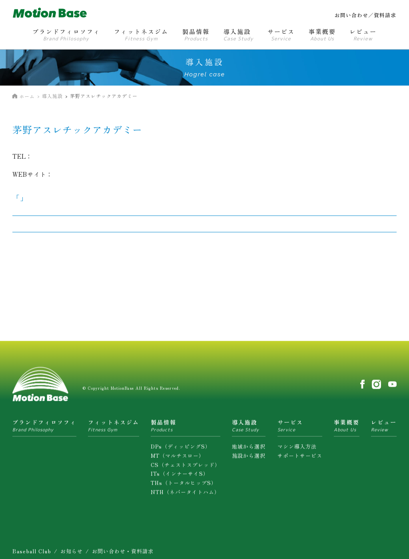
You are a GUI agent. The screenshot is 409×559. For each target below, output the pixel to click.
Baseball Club (31, 554)
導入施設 (52, 95)
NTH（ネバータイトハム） (185, 495)
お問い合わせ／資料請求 (365, 15)
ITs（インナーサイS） (180, 477)
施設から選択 (248, 458)
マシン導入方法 (297, 449)
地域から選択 (248, 449)
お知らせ (71, 554)
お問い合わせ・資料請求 (123, 554)
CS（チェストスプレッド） (185, 467)
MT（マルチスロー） (177, 458)
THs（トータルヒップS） (184, 486)
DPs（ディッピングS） (181, 449)
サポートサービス (299, 458)
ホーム (27, 96)
